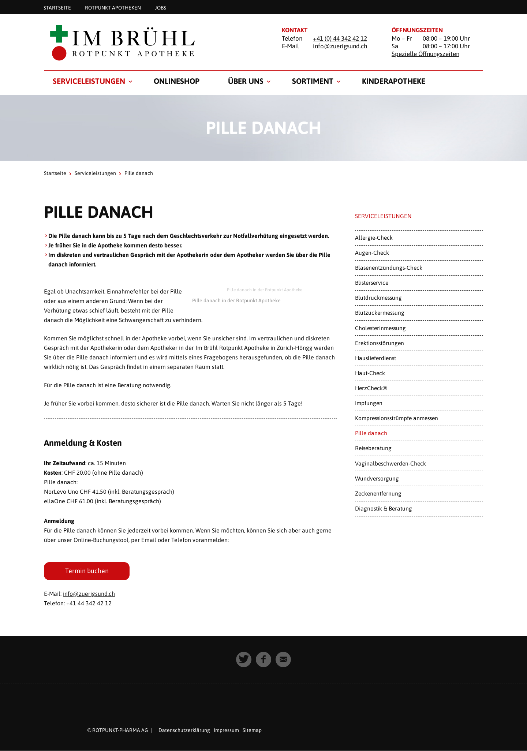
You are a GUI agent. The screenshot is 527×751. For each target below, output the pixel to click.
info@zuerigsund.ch (340, 46)
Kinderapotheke (393, 80)
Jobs (160, 7)
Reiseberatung (373, 448)
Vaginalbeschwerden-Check (390, 463)
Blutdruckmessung (378, 297)
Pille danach (371, 433)
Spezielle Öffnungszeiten (425, 53)
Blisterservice (371, 282)
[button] (243, 659)
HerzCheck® (371, 388)
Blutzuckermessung (379, 312)
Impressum (226, 730)
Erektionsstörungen (379, 343)
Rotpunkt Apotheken (113, 7)
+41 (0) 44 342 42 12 (340, 38)
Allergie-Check (374, 237)
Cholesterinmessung (380, 328)
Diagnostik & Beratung (383, 508)
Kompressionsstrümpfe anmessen (396, 418)
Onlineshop (176, 80)
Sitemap (252, 730)
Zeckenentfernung (378, 493)
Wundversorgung (377, 478)
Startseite (57, 7)
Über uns (246, 80)
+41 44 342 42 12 (89, 603)
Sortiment (312, 80)
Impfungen (368, 403)
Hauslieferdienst (375, 358)
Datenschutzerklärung (184, 730)
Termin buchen (87, 571)
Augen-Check (372, 252)
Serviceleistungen (89, 80)
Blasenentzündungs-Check (388, 267)
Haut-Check (370, 373)
